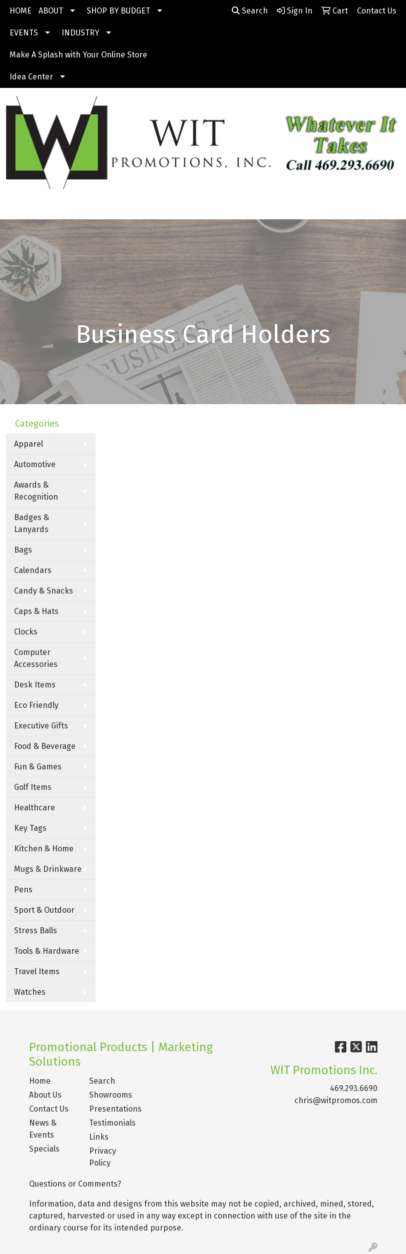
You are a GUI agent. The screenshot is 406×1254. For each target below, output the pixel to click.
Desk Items (35, 684)
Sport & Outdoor (44, 910)
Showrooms (110, 1095)
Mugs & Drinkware (48, 869)
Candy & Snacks (43, 591)
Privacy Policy (102, 1157)
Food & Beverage (45, 746)
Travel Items (37, 971)
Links (99, 1137)
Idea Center (31, 76)
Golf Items (33, 787)
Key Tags (30, 828)
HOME (21, 10)
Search (250, 10)
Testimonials (112, 1123)
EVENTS (24, 32)
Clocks (26, 631)
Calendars (33, 570)
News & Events (43, 1129)
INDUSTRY (80, 32)
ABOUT (51, 10)
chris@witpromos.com (335, 1100)
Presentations (113, 1109)
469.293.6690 (353, 1088)
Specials (44, 1149)
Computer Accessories (36, 658)
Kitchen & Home (44, 848)
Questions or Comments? (75, 1184)
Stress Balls (35, 930)
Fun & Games (38, 766)
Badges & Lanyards (31, 523)
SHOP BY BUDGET (118, 10)
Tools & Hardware (46, 951)
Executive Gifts (41, 725)
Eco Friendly (36, 705)
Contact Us (49, 1109)
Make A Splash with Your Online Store (78, 54)
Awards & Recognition (36, 491)
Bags (23, 550)
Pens (23, 889)
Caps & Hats (36, 611)
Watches (30, 992)
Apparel (28, 444)
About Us (45, 1095)
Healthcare (34, 807)
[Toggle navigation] (15, 208)
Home (40, 1081)
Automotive (35, 464)
